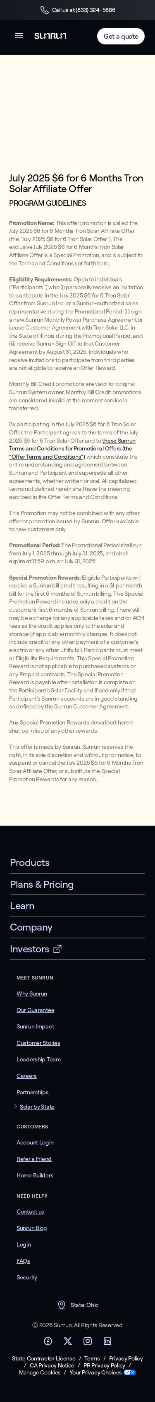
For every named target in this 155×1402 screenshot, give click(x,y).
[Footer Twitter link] (68, 1343)
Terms (92, 1358)
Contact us (30, 1211)
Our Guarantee (35, 1010)
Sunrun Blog (32, 1228)
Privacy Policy (126, 1358)
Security (27, 1277)
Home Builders (35, 1175)
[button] (19, 37)
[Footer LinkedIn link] (107, 1343)
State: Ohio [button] (77, 1305)
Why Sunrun (32, 993)
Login (24, 1244)
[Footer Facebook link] (48, 1343)
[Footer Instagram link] (88, 1343)
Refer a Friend (34, 1159)
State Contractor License (43, 1358)
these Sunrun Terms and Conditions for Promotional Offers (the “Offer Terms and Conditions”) (72, 448)
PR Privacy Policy (104, 1365)
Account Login (35, 1142)
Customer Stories (38, 1043)
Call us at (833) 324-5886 (78, 10)
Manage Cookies (39, 1372)
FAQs (23, 1261)
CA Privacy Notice (52, 1365)
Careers (27, 1075)
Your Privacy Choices (95, 1372)
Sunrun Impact (35, 1026)
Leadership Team (39, 1059)
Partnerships (33, 1092)
